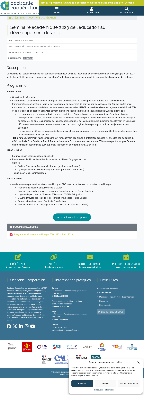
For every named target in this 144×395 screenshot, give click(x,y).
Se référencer (112, 289)
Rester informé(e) (106, 293)
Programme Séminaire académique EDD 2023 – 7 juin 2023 (44, 234)
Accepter (82, 383)
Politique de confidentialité (104, 390)
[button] (138, 362)
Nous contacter (105, 305)
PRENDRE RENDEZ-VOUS (110, 311)
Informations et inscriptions (72, 217)
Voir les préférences (128, 383)
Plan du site (104, 301)
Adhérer (102, 289)
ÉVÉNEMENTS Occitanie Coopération (35, 17)
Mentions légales (106, 297)
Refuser (105, 383)
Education (28, 58)
